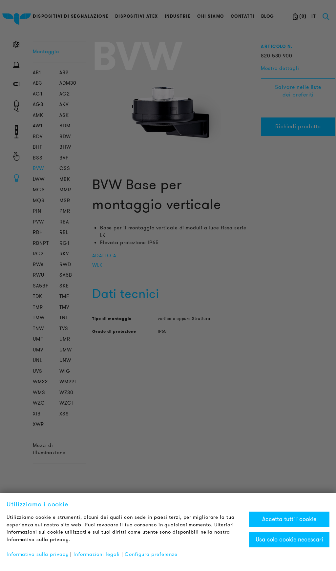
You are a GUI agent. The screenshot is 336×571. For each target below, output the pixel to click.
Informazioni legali (97, 554)
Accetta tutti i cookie (289, 519)
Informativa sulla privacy (38, 554)
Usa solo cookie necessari (289, 539)
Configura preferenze (151, 554)
